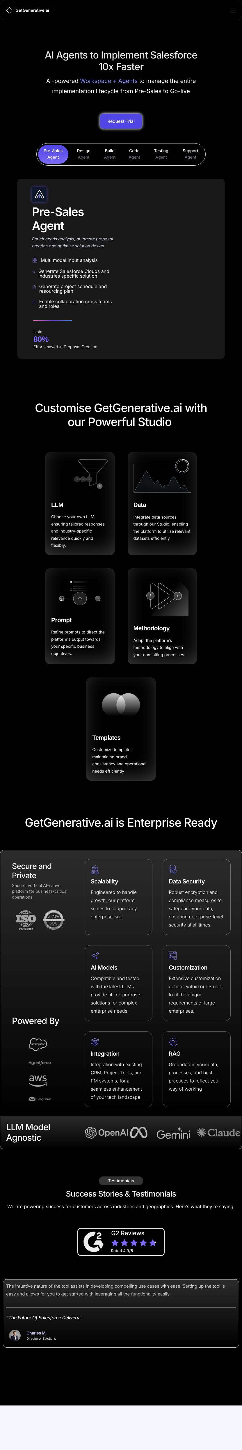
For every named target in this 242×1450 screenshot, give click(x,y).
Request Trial (121, 160)
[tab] (53, 193)
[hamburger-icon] (233, 10)
